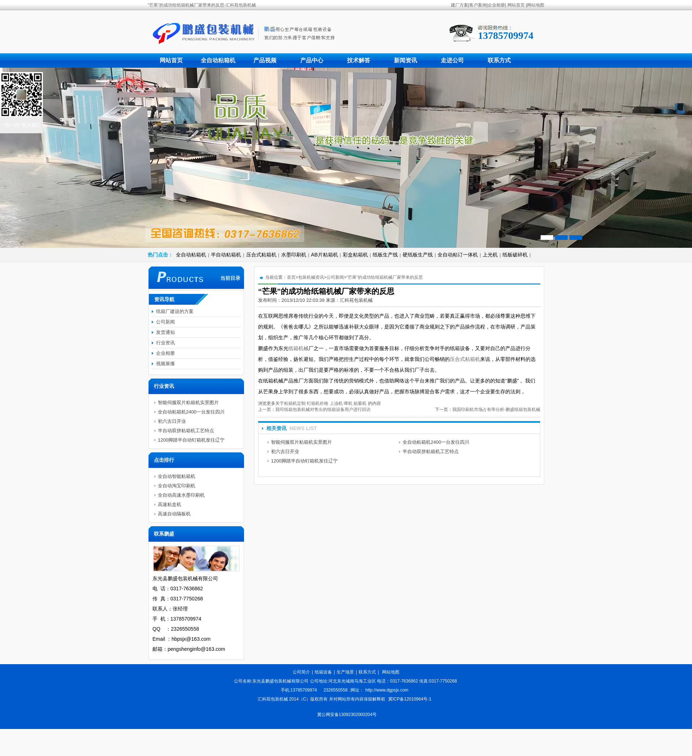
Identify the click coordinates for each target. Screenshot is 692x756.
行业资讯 (165, 342)
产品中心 (311, 60)
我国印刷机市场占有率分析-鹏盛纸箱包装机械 (496, 409)
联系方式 (499, 60)
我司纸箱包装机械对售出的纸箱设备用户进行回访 (323, 409)
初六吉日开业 (285, 451)
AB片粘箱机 (324, 255)
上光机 (490, 255)
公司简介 (301, 672)
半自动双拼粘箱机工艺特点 (431, 451)
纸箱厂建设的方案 (175, 311)
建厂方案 (459, 5)
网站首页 (516, 5)
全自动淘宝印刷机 (176, 485)
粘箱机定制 (295, 403)
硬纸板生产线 (418, 255)
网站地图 (535, 5)
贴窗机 (360, 403)
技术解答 (358, 60)
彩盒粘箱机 (355, 255)
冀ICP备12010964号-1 (409, 699)
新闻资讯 (405, 60)
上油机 (336, 403)
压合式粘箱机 (261, 255)
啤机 (348, 403)
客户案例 (478, 5)
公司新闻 (335, 277)
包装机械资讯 (311, 277)
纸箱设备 (323, 672)
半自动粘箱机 (226, 255)
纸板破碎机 (515, 255)
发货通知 (165, 332)
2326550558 (336, 690)
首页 (291, 277)
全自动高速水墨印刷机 (181, 495)
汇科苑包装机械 (356, 300)
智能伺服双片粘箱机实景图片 (301, 442)
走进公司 (452, 60)
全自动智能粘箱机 (176, 476)
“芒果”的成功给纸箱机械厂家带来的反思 (384, 277)
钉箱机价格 (317, 403)
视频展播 (165, 363)
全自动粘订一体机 (458, 255)
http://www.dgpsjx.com (386, 690)
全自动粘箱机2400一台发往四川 (436, 442)
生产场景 (345, 672)
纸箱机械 (298, 348)
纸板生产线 (385, 255)
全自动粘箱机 (218, 60)
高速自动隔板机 (174, 513)
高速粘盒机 (169, 504)
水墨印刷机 (293, 255)
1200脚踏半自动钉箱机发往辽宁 (304, 461)
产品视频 (264, 60)
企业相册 (496, 5)
